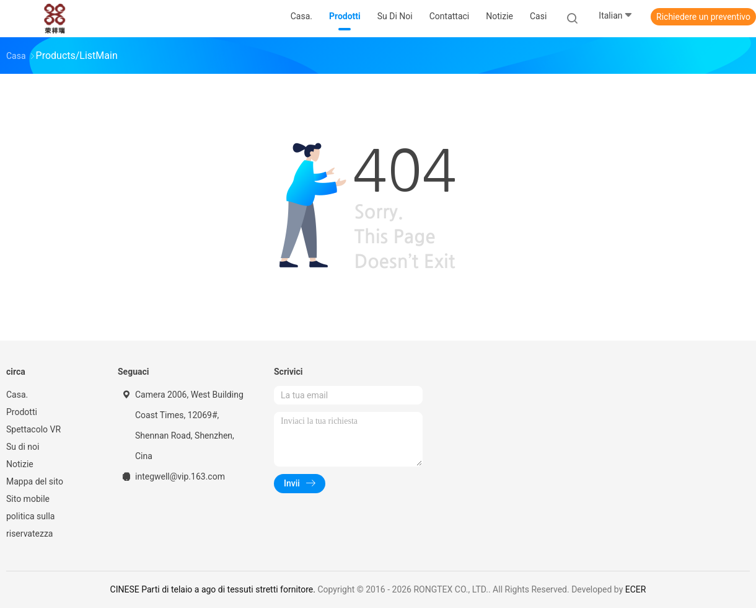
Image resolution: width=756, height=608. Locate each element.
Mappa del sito (34, 481)
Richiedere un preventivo (703, 17)
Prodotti (21, 412)
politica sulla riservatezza (30, 525)
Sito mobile (28, 499)
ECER (635, 589)
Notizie (19, 464)
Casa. (17, 395)
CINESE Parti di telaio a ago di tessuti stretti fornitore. (214, 589)
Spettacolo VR (33, 429)
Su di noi (22, 447)
